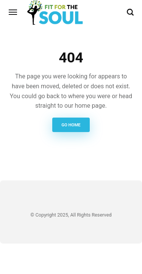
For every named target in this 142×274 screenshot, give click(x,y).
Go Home (70, 124)
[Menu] (13, 12)
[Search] (130, 12)
